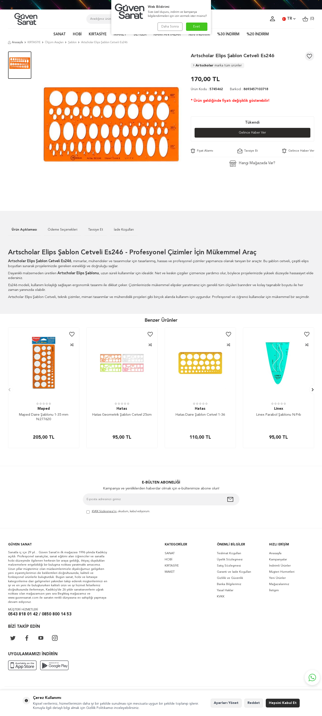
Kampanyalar (278, 559)
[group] (111, 124)
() (308, 18)
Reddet (253, 703)
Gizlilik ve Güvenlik (230, 578)
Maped (43, 409)
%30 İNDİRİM (228, 34)
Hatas (122, 409)
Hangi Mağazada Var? (252, 164)
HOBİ (77, 34)
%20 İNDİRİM (258, 34)
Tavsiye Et (248, 151)
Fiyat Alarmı (202, 151)
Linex (278, 409)
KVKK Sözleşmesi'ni (104, 511)
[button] (8, 389)
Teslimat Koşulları (229, 553)
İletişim (274, 590)
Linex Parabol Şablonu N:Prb (278, 415)
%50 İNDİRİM (199, 34)
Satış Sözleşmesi (229, 565)
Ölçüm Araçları (54, 42)
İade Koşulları (124, 229)
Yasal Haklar (225, 590)
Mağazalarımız (279, 584)
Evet (196, 26)
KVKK (220, 596)
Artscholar (217, 65)
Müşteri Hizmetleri (281, 571)
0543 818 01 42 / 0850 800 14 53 (39, 614)
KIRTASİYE (98, 34)
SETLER (140, 34)
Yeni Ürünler (277, 578)
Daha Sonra (170, 26)
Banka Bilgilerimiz (229, 584)
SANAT (59, 34)
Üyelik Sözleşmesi (230, 559)
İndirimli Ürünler (280, 565)
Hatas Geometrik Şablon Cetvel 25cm (122, 415)
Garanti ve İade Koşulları (234, 571)
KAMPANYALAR (167, 34)
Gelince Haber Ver (252, 132)
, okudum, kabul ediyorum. (118, 512)
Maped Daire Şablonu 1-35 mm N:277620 (43, 417)
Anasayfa (15, 42)
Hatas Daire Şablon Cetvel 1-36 (200, 415)
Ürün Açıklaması (24, 229)
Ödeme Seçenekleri (62, 229)
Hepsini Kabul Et (283, 703)
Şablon (72, 42)
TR (288, 19)
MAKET (120, 34)
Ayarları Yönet (226, 703)
